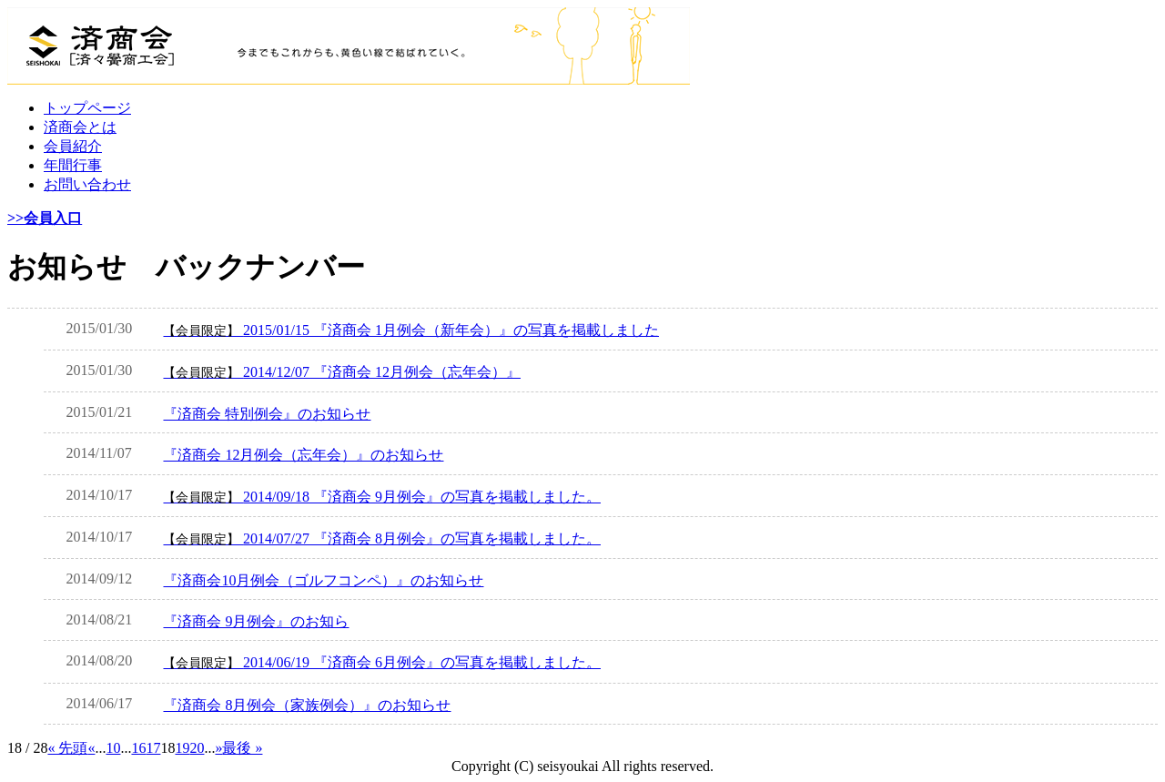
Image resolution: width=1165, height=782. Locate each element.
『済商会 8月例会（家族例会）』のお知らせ (307, 705)
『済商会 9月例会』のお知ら (256, 621)
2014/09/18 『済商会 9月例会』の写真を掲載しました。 (382, 496)
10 (113, 748)
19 (182, 748)
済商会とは (80, 127)
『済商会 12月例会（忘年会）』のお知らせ (303, 454)
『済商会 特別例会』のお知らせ (266, 413)
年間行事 (73, 165)
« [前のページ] (91, 748)
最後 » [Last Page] (242, 748)
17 (153, 748)
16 (138, 748)
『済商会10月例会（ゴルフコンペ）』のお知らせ (323, 580)
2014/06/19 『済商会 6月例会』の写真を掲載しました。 (382, 662)
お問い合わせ (87, 184)
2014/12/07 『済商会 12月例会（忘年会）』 (342, 372)
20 (196, 748)
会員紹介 (73, 146)
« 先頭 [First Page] (67, 748)
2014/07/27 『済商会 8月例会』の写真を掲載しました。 (382, 538)
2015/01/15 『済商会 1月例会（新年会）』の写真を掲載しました (411, 330)
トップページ (87, 108)
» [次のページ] (218, 748)
